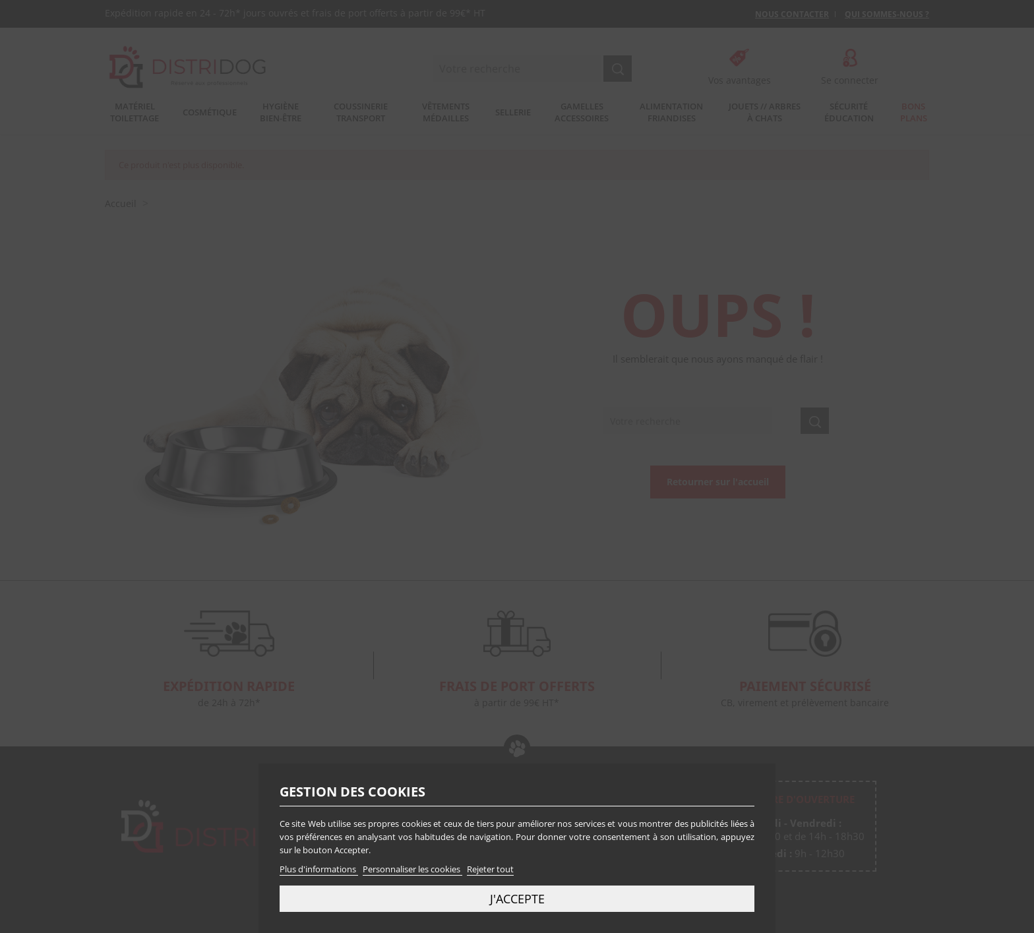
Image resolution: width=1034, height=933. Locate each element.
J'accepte (517, 898)
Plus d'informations (319, 869)
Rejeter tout (490, 869)
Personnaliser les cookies (412, 869)
